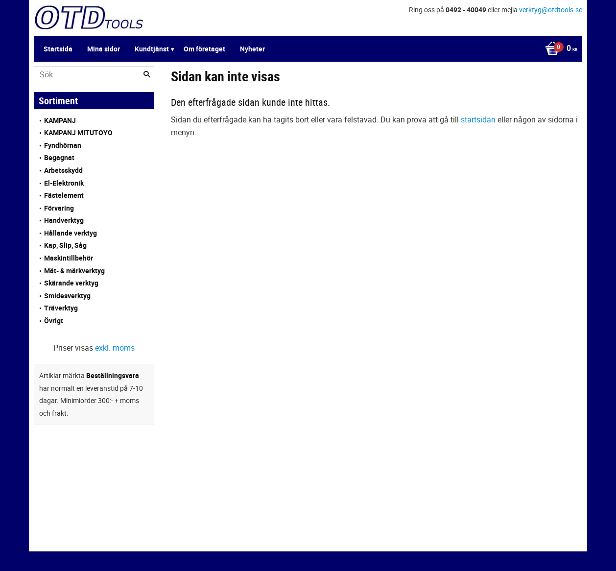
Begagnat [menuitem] (59, 157)
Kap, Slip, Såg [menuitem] (65, 245)
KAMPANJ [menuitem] (60, 120)
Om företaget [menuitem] (204, 48)
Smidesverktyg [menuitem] (67, 295)
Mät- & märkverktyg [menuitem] (74, 270)
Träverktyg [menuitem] (61, 307)
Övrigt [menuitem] (53, 320)
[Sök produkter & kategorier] (94, 74)
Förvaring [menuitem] (59, 208)
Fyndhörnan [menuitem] (62, 145)
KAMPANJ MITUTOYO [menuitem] (78, 132)
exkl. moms (115, 347)
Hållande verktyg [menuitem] (70, 233)
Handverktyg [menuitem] (64, 220)
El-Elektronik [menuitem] (64, 183)
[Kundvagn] (558, 49)
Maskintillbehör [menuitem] (68, 257)
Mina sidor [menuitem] (103, 48)
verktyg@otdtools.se (550, 9)
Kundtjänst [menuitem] (152, 48)
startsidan (478, 119)
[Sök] (147, 74)
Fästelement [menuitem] (64, 195)
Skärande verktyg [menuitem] (71, 282)
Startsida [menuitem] (58, 48)
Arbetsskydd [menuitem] (63, 170)
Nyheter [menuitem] (252, 48)
